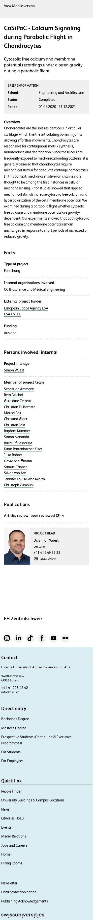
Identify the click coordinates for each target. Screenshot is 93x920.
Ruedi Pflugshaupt (18, 443)
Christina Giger (15, 419)
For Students (11, 752)
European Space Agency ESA (26, 308)
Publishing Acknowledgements (24, 901)
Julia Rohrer (13, 455)
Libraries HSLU (12, 818)
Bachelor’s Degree (15, 719)
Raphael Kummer (17, 431)
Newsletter (9, 883)
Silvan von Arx (15, 473)
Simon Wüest (14, 370)
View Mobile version (19, 6)
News (5, 809)
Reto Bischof (13, 395)
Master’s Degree (13, 728)
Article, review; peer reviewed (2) (34, 515)
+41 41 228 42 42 (14, 688)
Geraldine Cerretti (17, 401)
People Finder (11, 791)
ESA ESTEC (12, 314)
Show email (47, 559)
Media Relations (13, 836)
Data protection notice (18, 892)
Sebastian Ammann (19, 389)
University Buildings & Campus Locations (32, 800)
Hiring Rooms (11, 863)
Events (6, 827)
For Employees (12, 761)
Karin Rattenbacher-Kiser (23, 449)
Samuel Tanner (15, 467)
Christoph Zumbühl (18, 485)
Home (5, 854)
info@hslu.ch (10, 692)
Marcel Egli (12, 413)
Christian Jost (14, 425)
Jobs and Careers (14, 845)
